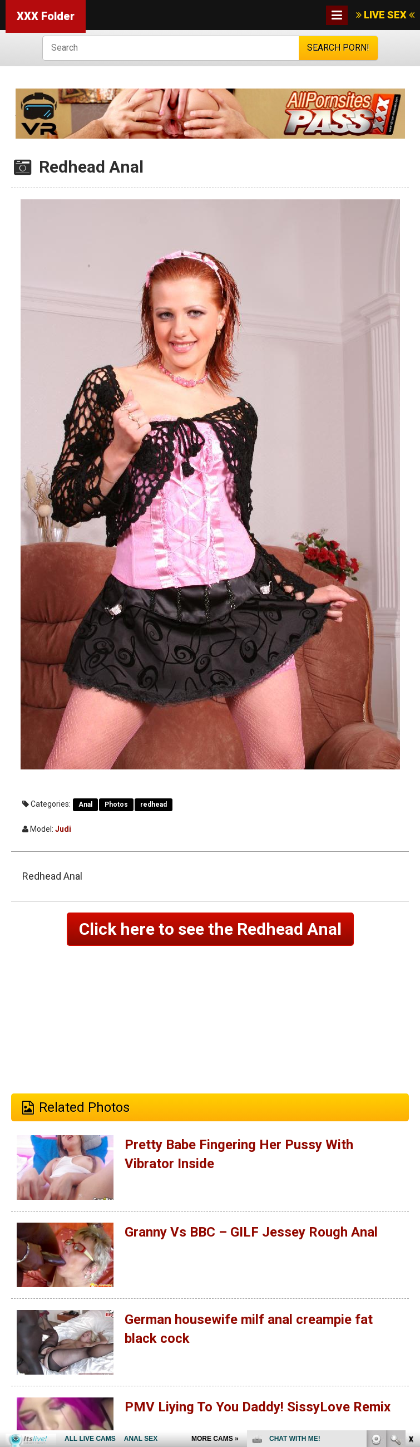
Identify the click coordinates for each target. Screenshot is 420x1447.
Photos (116, 804)
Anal (85, 804)
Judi (63, 829)
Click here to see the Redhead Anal (210, 929)
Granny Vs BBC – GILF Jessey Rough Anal (251, 1232)
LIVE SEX (385, 15)
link (410, 1273)
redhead (153, 804)
